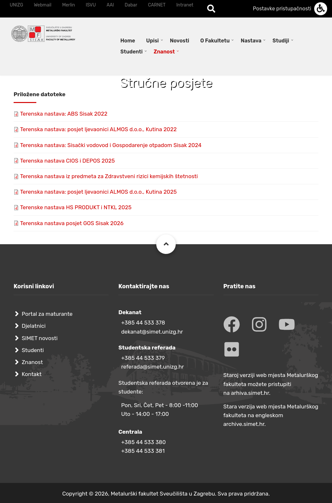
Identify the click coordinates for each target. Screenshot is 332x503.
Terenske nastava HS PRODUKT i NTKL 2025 (76, 207)
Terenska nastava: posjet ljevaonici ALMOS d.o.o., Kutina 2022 (98, 129)
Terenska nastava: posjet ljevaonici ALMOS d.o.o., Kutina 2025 (98, 192)
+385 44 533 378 (143, 322)
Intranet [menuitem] (184, 5)
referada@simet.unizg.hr (152, 366)
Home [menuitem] (127, 41)
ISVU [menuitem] (91, 5)
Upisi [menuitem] (152, 41)
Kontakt (32, 374)
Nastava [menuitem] (251, 41)
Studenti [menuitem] (131, 52)
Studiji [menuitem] (281, 41)
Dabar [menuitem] (131, 5)
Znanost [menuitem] (164, 52)
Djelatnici (34, 326)
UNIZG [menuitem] (16, 5)
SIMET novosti (40, 338)
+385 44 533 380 (143, 442)
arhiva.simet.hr (250, 393)
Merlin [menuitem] (68, 5)
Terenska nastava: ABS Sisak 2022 (63, 113)
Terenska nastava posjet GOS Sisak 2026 (72, 223)
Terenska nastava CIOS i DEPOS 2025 (67, 160)
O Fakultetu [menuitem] (215, 41)
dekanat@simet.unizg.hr (152, 331)
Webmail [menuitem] (42, 5)
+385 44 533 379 (143, 358)
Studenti (33, 350)
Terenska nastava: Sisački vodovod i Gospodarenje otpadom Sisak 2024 (111, 145)
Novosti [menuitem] (179, 41)
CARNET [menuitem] (157, 5)
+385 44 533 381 (143, 451)
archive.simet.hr (244, 424)
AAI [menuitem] (110, 5)
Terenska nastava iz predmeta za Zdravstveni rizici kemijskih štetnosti (109, 176)
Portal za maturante (47, 314)
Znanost (32, 362)
